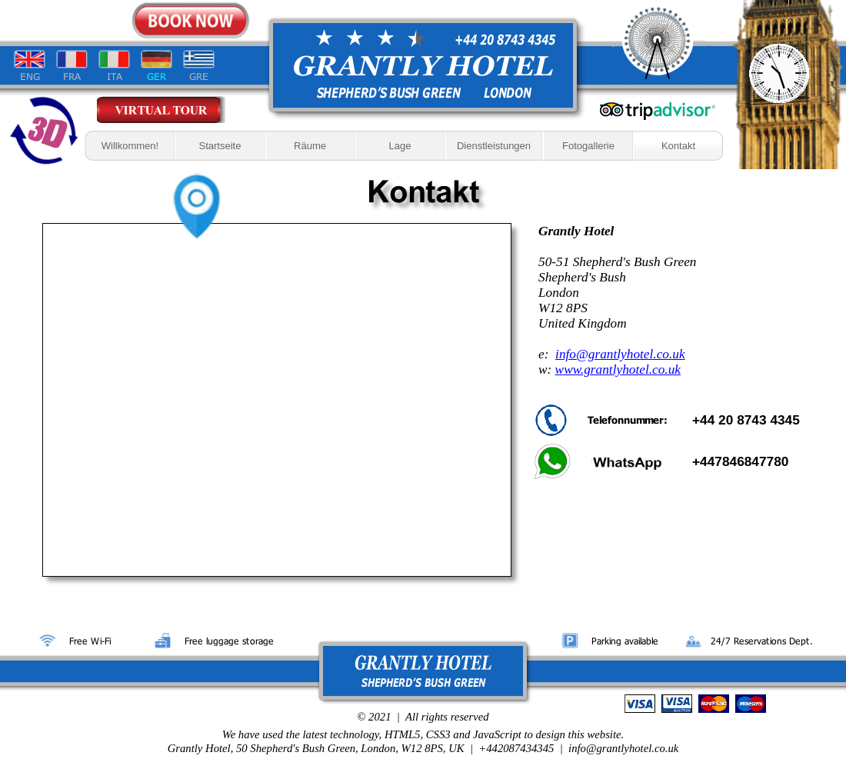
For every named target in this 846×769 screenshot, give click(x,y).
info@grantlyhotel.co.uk (620, 354)
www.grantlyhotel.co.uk (618, 369)
